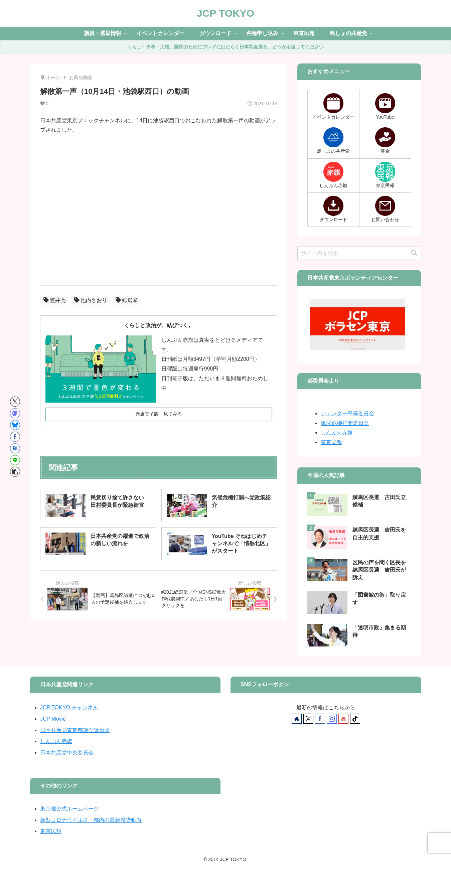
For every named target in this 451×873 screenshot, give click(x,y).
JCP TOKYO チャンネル (69, 707)
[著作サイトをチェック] (297, 719)
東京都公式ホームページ (69, 809)
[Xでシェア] (15, 402)
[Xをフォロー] (308, 719)
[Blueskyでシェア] (15, 425)
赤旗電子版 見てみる (158, 414)
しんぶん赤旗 (337, 432)
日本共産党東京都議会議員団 (75, 730)
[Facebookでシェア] (15, 437)
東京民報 (331, 442)
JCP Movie (53, 719)
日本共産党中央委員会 (67, 752)
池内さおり (90, 300)
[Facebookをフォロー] (320, 719)
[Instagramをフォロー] (332, 719)
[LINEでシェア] (15, 460)
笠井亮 (54, 300)
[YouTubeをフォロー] (343, 719)
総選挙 (127, 300)
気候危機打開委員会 (345, 423)
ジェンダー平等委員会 (347, 413)
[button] (15, 472)
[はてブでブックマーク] (15, 448)
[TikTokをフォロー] (355, 719)
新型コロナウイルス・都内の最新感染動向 (91, 820)
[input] (359, 253)
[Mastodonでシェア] (15, 413)
